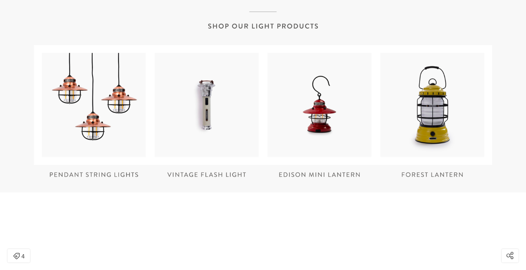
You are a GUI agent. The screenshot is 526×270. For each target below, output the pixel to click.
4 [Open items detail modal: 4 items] (19, 256)
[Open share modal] (510, 255)
